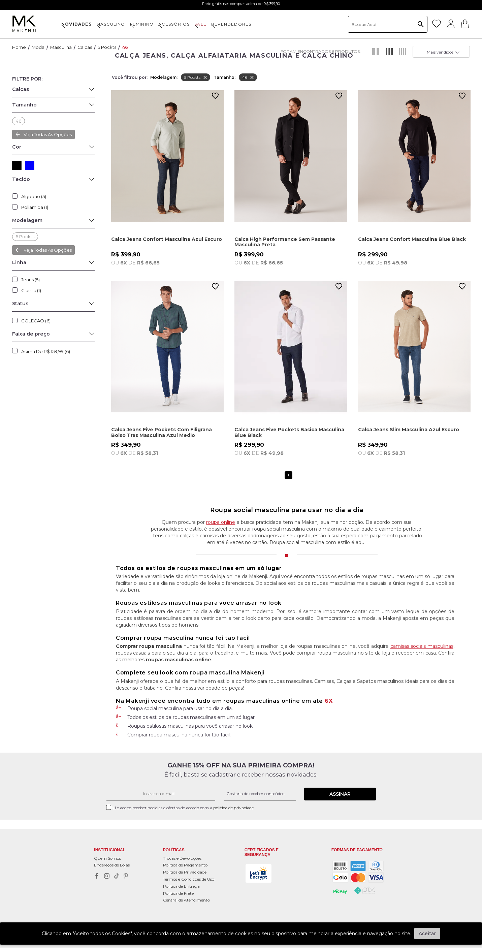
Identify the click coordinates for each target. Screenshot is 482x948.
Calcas (84, 47)
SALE (200, 24)
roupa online (220, 522)
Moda (38, 47)
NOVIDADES (76, 24)
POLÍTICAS (174, 850)
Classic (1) (31, 290)
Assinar (340, 794)
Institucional (109, 850)
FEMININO (142, 24)
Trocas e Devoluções (182, 858)
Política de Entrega (181, 886)
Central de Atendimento (186, 900)
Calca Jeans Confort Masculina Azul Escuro (166, 239)
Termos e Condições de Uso (188, 879)
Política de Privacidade (184, 872)
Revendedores (231, 24)
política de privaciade (234, 807)
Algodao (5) (33, 196)
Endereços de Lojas (112, 864)
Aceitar (427, 933)
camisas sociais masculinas (421, 646)
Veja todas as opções (48, 250)
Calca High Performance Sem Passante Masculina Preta (284, 242)
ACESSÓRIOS (174, 24)
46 (125, 47)
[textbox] (387, 24)
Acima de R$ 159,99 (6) (45, 351)
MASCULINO (110, 24)
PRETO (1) (17, 165)
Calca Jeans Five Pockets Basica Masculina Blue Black (289, 432)
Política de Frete (178, 893)
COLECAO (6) (36, 320)
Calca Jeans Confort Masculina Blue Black (412, 239)
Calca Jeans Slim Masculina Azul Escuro (408, 430)
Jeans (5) (30, 279)
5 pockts (107, 47)
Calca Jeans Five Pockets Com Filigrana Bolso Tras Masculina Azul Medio (161, 432)
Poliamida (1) (34, 207)
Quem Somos (107, 858)
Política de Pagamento (185, 864)
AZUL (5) (29, 165)
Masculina (61, 47)
